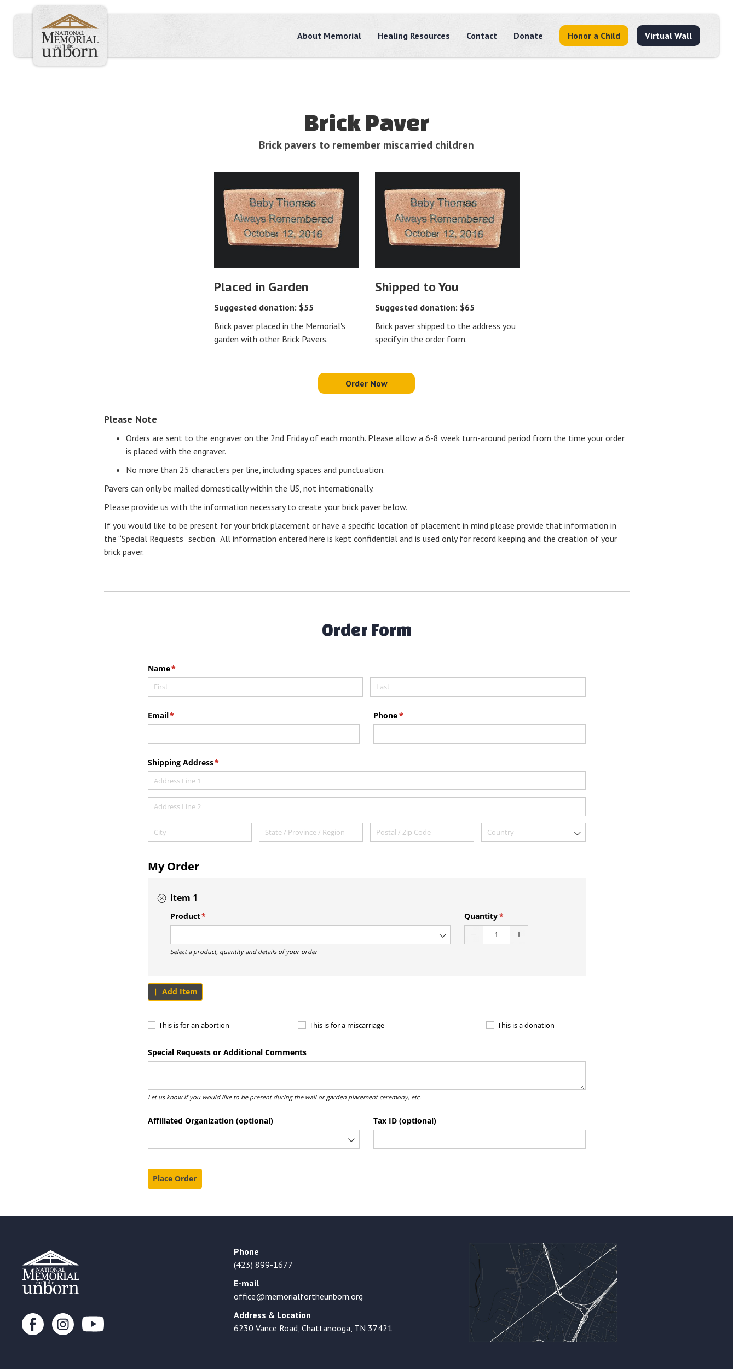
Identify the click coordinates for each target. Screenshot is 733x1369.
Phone (404, 715)
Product (204, 916)
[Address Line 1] (367, 781)
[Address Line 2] (367, 806)
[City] (200, 832)
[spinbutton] (496, 934)
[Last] (478, 687)
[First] (255, 687)
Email (177, 715)
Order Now (366, 383)
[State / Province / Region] (311, 832)
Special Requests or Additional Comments (227, 1052)
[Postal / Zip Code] (422, 832)
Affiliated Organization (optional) (210, 1120)
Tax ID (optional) (404, 1120)
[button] (474, 935)
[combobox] (533, 832)
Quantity (499, 916)
